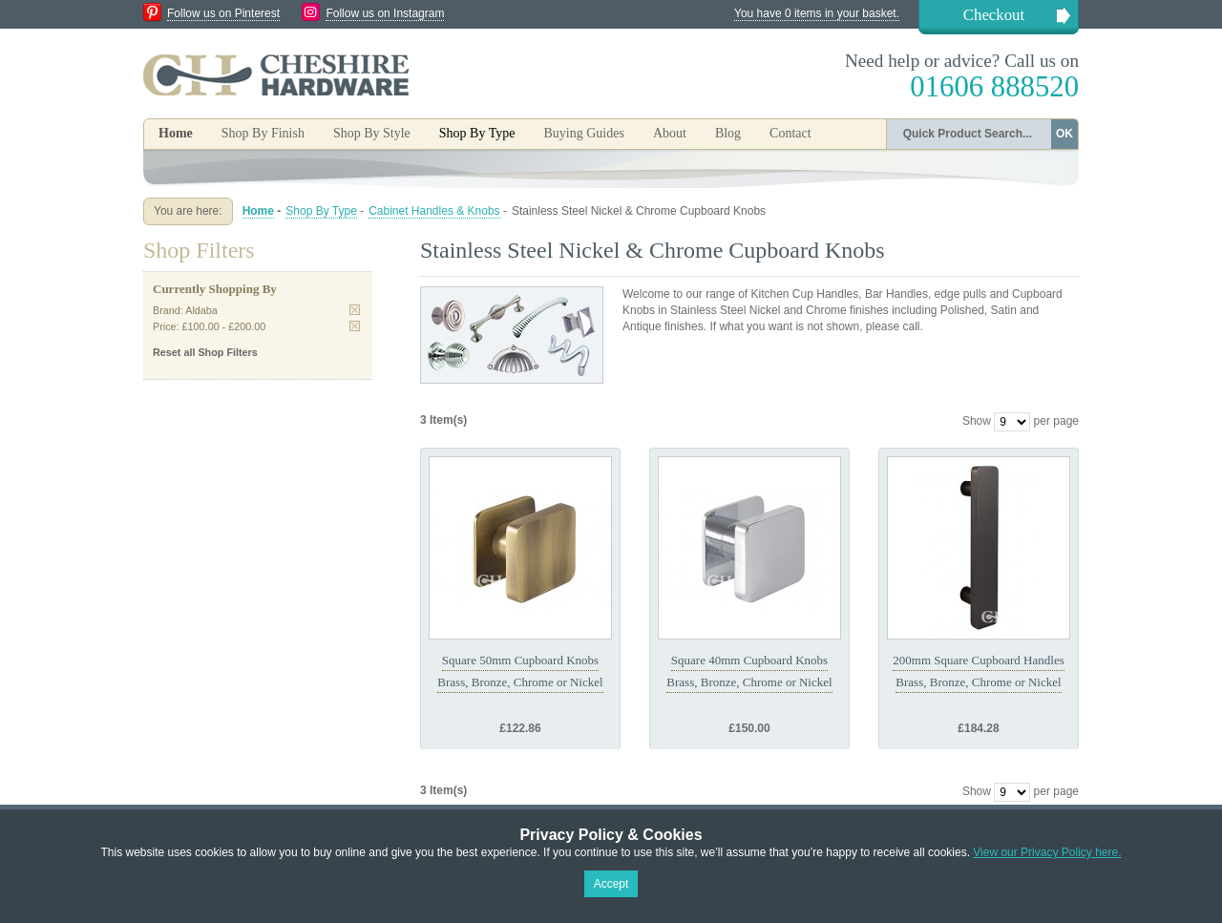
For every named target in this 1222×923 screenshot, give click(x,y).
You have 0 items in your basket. (816, 13)
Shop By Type (321, 211)
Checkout (993, 15)
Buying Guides (583, 133)
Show (976, 421)
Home (175, 133)
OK (1064, 133)
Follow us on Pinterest (223, 13)
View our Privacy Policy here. (1047, 852)
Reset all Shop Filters (205, 352)
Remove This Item (354, 309)
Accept (611, 884)
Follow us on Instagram (385, 13)
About (669, 133)
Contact (790, 133)
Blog (728, 133)
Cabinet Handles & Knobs (434, 211)
